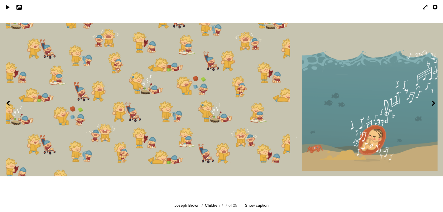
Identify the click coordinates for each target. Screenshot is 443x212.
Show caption (257, 205)
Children (212, 205)
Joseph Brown (186, 205)
